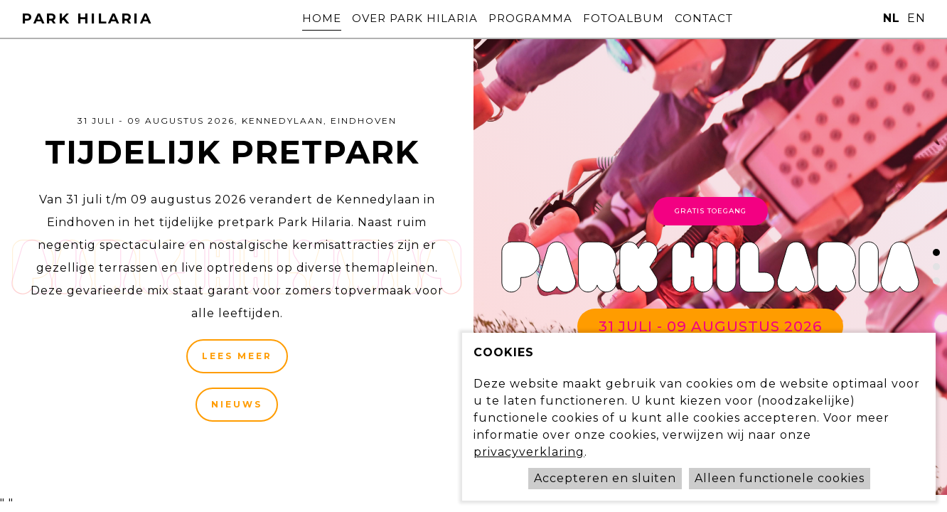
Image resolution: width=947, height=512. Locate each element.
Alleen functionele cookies (780, 478)
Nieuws (236, 404)
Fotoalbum (644, 18)
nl (891, 18)
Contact (746, 18)
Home (279, 18)
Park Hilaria (86, 18)
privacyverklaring (529, 452)
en (916, 18)
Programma (530, 18)
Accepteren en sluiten (605, 478)
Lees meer (237, 356)
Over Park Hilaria (393, 18)
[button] (936, 252)
